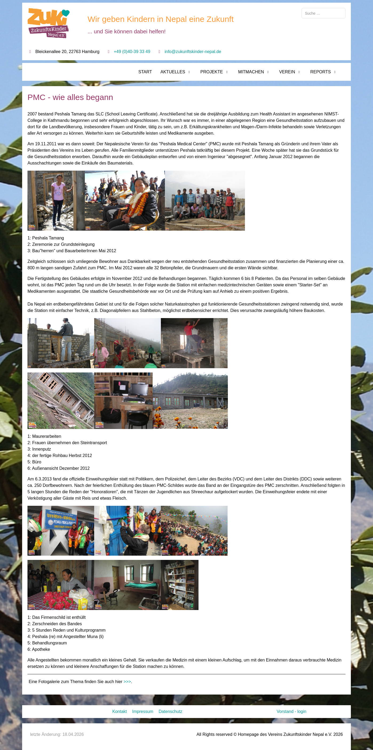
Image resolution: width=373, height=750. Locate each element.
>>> (127, 681)
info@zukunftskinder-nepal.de (193, 51)
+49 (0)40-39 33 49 (132, 51)
